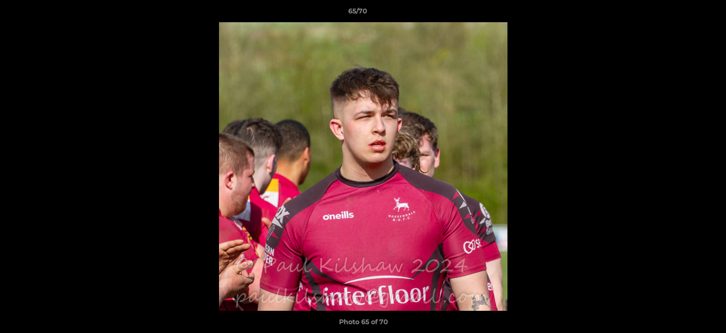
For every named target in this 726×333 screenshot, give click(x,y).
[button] (687, 13)
